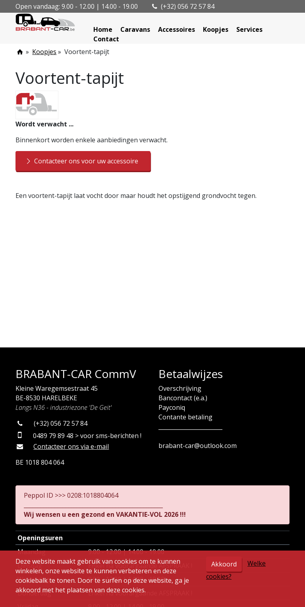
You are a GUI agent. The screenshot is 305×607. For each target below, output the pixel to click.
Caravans (135, 29)
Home (102, 29)
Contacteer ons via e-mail (71, 446)
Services (249, 29)
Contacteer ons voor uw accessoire (81, 161)
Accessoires (176, 29)
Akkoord (224, 564)
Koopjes (215, 29)
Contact (106, 39)
